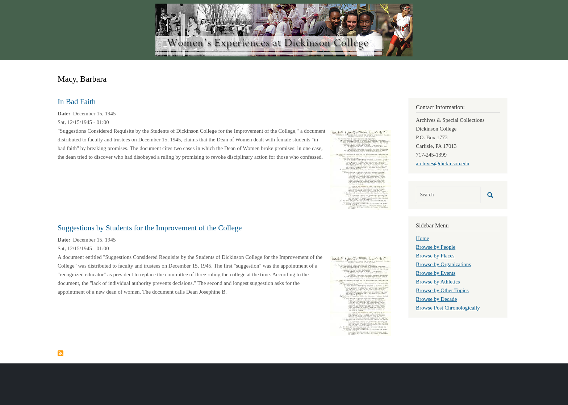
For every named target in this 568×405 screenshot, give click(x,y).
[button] (360, 169)
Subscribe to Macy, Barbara (60, 353)
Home (422, 238)
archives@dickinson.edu (442, 163)
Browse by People (435, 247)
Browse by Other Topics (442, 290)
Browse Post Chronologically (448, 308)
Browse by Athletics (438, 282)
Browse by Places (435, 256)
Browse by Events (435, 273)
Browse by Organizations (443, 264)
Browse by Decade (436, 299)
